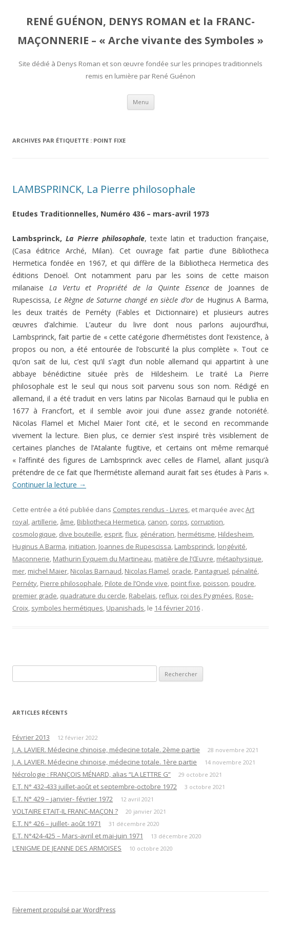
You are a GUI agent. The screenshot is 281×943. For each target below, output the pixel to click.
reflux (168, 595)
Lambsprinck (194, 546)
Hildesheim (235, 534)
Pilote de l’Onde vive (136, 583)
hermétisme (196, 534)
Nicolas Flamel (147, 571)
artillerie (44, 521)
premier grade (34, 595)
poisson (215, 583)
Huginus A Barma (39, 546)
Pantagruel (211, 571)
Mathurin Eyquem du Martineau (102, 558)
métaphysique (239, 558)
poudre (242, 583)
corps (179, 521)
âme (67, 521)
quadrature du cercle (93, 595)
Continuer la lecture (49, 484)
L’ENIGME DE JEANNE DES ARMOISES (67, 848)
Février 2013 (31, 737)
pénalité (244, 571)
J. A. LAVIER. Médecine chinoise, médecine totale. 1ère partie (104, 762)
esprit (113, 534)
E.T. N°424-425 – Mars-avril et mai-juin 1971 (77, 835)
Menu (141, 102)
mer (18, 571)
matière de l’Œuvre (183, 558)
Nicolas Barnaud (96, 571)
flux (131, 534)
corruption (207, 521)
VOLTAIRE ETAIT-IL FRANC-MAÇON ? (65, 811)
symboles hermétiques (67, 608)
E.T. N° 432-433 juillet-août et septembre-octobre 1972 (94, 786)
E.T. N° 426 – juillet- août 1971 (56, 823)
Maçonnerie (31, 558)
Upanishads (125, 608)
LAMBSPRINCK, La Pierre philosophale (103, 189)
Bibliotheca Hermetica (111, 521)
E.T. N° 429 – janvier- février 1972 (62, 798)
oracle (181, 571)
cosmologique (34, 534)
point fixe (185, 583)
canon (157, 521)
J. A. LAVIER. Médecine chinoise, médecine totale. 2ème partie (106, 749)
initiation (82, 546)
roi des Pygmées (206, 595)
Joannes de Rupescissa (134, 546)
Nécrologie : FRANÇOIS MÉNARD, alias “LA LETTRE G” (91, 774)
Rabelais (142, 595)
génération (157, 534)
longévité (231, 546)
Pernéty (24, 583)
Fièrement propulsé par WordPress (63, 910)
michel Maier (47, 571)
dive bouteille (80, 534)
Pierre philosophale (71, 583)
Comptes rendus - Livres (150, 509)
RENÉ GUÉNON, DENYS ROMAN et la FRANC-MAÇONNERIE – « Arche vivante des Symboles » (140, 30)
